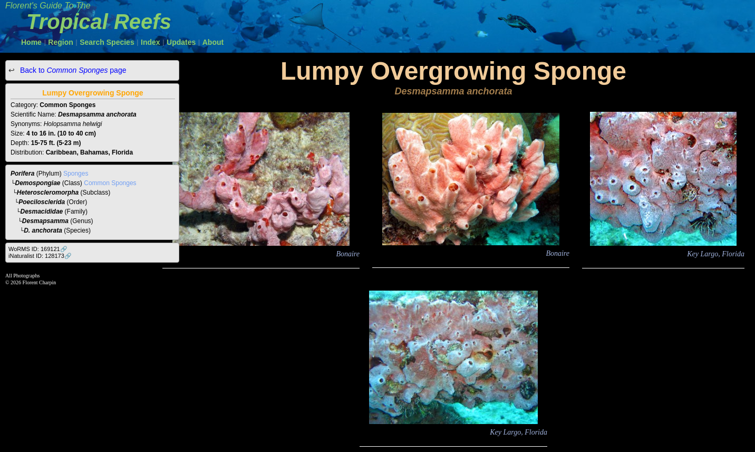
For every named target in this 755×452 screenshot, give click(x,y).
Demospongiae (38, 183)
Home (31, 42)
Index (150, 42)
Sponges (75, 173)
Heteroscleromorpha (48, 192)
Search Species (107, 42)
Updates (181, 42)
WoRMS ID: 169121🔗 (37, 249)
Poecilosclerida (41, 202)
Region (60, 42)
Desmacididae (42, 211)
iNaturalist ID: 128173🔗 (40, 256)
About (213, 42)
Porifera (22, 173)
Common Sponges (110, 183)
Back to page (72, 70)
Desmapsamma (45, 221)
